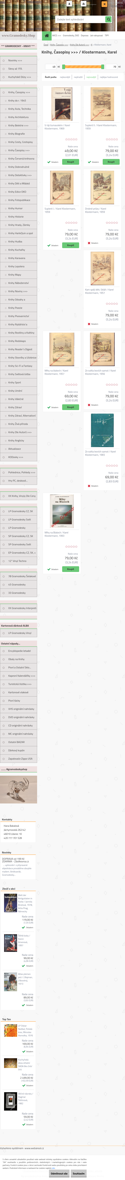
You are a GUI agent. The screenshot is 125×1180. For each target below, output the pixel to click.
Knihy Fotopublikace (19, 200)
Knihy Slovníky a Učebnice (22, 357)
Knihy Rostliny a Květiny (21, 333)
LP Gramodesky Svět (19, 519)
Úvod (46, 44)
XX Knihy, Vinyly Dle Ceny (22, 496)
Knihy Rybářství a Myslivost (17, 325)
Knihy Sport (14, 382)
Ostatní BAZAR (16, 742)
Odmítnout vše (53, 1173)
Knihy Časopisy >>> (19, 150)
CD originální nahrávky (20, 725)
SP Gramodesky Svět (19, 544)
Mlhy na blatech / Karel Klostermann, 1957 (56, 372)
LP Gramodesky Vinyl (19, 633)
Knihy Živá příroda (18, 424)
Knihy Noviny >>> (18, 291)
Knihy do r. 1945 (17, 100)
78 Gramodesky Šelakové (22, 576)
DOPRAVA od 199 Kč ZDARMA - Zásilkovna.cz (15, 860)
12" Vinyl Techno (17, 561)
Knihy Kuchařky (16, 250)
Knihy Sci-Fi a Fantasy (20, 366)
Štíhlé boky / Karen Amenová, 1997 (24, 940)
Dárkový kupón (16, 750)
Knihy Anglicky (16, 440)
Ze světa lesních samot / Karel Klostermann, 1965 (100, 453)
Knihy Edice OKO (17, 192)
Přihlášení (67, 4)
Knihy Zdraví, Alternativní (22, 416)
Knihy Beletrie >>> (18, 125)
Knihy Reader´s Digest (20, 349)
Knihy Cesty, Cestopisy (20, 142)
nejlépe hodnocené (109, 77)
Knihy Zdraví (15, 407)
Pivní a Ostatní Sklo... (19, 667)
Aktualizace (14, 449)
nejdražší (78, 77)
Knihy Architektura (18, 117)
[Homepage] (47, 35)
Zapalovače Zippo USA (20, 759)
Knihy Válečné (15, 399)
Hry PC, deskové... (18, 481)
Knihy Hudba (15, 241)
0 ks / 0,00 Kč (115, 3)
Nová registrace (88, 4)
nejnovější (91, 77)
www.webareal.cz (34, 1148)
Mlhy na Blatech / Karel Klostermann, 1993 (56, 534)
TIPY (107, 35)
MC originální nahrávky (20, 734)
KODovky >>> (15, 457)
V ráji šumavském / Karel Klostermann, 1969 (57, 127)
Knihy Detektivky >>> (20, 175)
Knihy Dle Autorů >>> (20, 432)
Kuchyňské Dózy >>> (19, 77)
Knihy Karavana (16, 258)
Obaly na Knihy (16, 659)
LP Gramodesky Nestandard (16, 529)
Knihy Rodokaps (17, 341)
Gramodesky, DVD (71, 35)
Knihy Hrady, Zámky (19, 225)
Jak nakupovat (96, 35)
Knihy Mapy (14, 275)
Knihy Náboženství (18, 283)
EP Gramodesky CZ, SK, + (22, 553)
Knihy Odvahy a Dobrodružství (16, 301)
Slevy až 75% (15, 69)
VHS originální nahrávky (21, 709)
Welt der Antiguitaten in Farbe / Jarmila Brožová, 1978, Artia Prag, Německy (25, 903)
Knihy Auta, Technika (19, 109)
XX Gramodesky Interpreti (22, 608)
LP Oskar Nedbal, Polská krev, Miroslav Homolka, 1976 (25, 1030)
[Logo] (22, 19)
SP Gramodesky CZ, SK (20, 536)
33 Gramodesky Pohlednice (17, 594)
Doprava (84, 35)
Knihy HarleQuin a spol (20, 233)
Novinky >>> (15, 60)
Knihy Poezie (15, 308)
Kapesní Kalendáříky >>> (21, 676)
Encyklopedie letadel (19, 651)
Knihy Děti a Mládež (19, 183)
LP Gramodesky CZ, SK (20, 511)
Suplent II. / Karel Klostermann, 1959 (101, 127)
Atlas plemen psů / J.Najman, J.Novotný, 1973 (25, 978)
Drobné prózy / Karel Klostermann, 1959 (95, 210)
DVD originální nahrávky (21, 717)
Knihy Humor (15, 208)
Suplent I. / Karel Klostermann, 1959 (60, 210)
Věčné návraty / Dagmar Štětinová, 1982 (25, 1098)
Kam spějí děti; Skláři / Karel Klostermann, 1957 (99, 291)
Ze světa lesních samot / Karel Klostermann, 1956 (100, 372)
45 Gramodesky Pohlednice (17, 586)
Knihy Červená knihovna (21, 158)
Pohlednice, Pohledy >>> (21, 472)
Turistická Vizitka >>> (20, 684)
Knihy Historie (16, 217)
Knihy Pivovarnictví (18, 316)
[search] (108, 19)
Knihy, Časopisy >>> (19, 92)
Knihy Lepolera (16, 266)
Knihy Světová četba (19, 374)
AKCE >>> (56, 35)
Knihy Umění (15, 391)
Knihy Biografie (16, 134)
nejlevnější (65, 77)
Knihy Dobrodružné (18, 167)
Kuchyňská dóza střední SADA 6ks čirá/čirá (25, 1064)
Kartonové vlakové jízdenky (18, 693)
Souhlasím (77, 1173)
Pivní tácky (14, 701)
